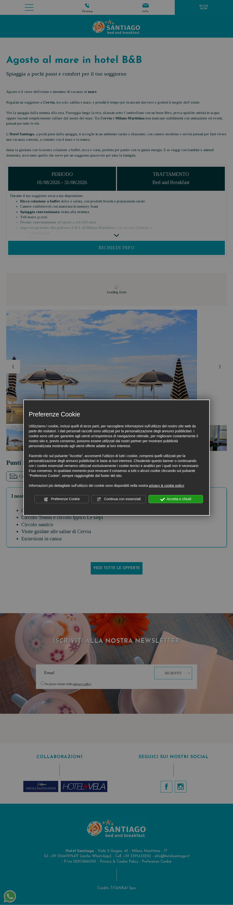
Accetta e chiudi (175, 499)
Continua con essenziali (119, 499)
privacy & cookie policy (166, 486)
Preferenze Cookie (62, 499)
